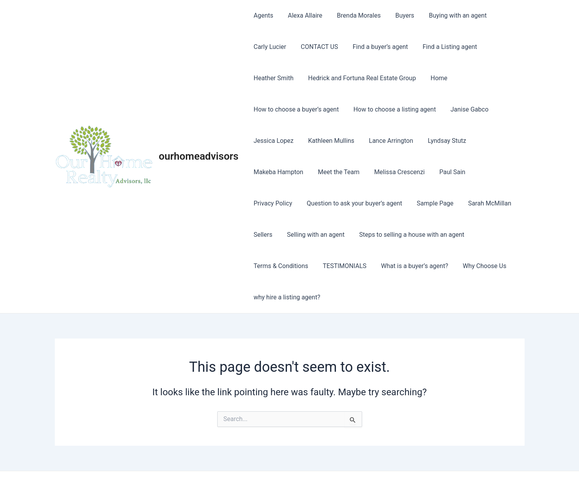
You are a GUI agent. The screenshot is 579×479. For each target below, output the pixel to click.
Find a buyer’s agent (374, 46)
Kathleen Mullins (328, 140)
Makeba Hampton (277, 172)
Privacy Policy (490, 172)
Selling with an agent (281, 234)
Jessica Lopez (272, 140)
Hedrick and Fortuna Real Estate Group (359, 78)
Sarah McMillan (431, 203)
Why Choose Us (410, 266)
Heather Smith (272, 78)
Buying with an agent (449, 15)
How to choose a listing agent (391, 109)
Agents (262, 15)
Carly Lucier (269, 46)
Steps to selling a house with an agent (375, 234)
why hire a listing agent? (477, 266)
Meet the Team (335, 172)
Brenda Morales (353, 15)
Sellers (474, 203)
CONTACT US (316, 46)
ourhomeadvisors (199, 140)
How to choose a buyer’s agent (295, 109)
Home (433, 78)
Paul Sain (445, 172)
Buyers (397, 15)
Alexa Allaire (302, 15)
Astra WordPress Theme (358, 459)
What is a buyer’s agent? (342, 266)
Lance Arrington (386, 140)
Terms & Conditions (467, 234)
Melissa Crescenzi (394, 172)
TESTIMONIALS (274, 266)
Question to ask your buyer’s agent (300, 203)
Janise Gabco (464, 109)
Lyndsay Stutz (439, 140)
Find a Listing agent (442, 46)
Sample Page (379, 203)
